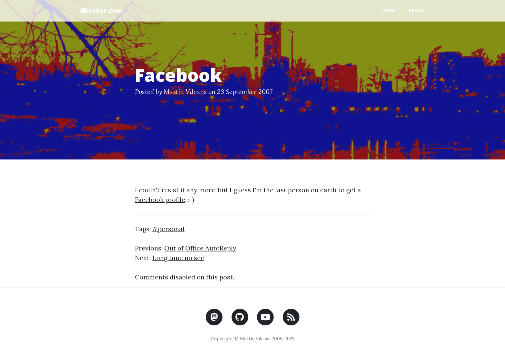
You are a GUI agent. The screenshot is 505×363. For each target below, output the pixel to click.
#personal (168, 229)
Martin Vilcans (185, 91)
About (417, 10)
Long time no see (178, 258)
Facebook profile (160, 199)
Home (389, 10)
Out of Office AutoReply (200, 248)
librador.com (101, 10)
